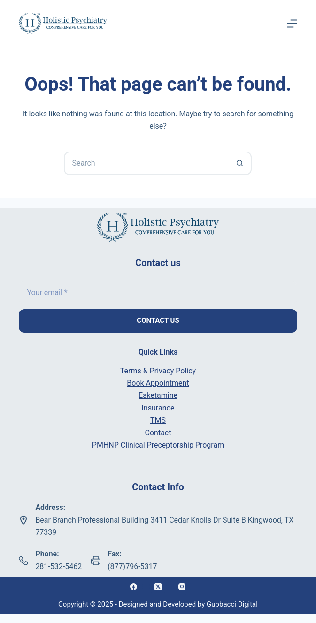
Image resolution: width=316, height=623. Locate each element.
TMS (158, 420)
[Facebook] (134, 586)
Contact (158, 432)
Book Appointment (158, 383)
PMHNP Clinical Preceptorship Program (158, 445)
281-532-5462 (58, 566)
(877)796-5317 (132, 566)
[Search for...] (146, 163)
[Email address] (158, 292)
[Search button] (240, 163)
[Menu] (292, 23)
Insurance (158, 407)
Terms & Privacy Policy (158, 370)
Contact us (158, 320)
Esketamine (158, 395)
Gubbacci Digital (232, 604)
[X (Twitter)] (158, 586)
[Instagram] (182, 586)
